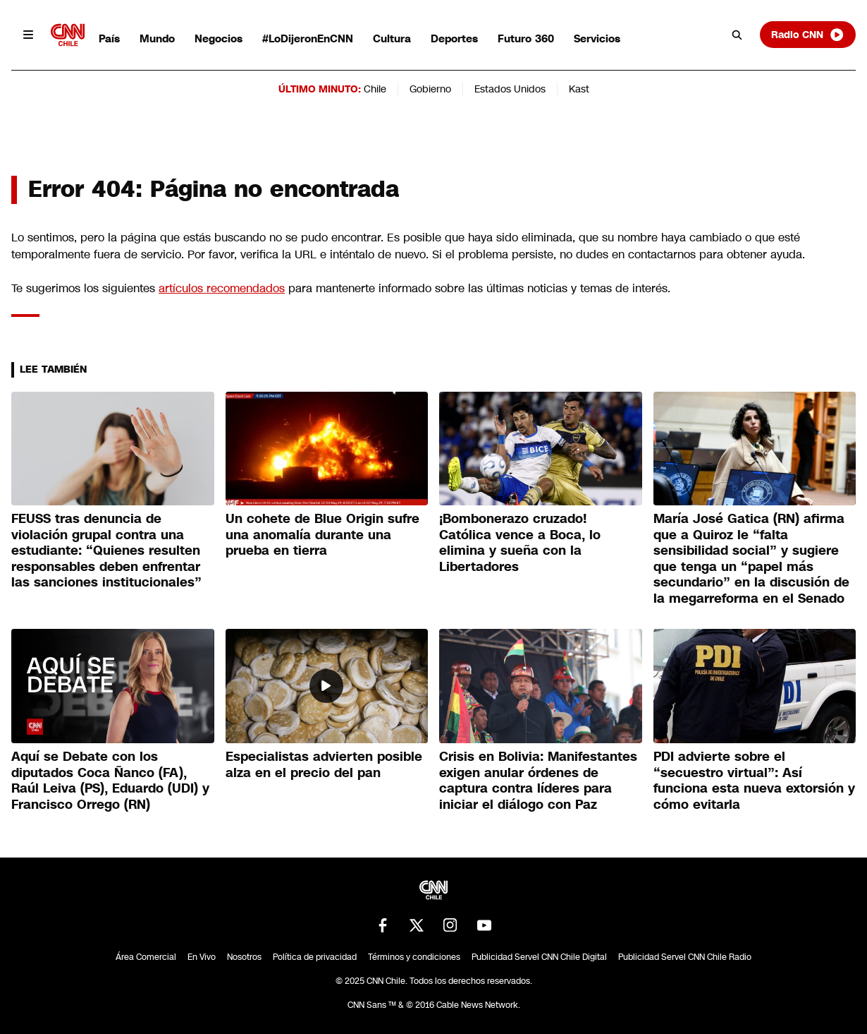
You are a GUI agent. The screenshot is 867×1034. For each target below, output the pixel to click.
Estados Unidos (510, 89)
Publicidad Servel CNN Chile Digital (539, 957)
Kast (579, 89)
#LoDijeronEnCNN (307, 38)
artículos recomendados (222, 288)
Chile (375, 89)
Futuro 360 (526, 38)
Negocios (218, 38)
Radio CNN (807, 34)
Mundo (157, 38)
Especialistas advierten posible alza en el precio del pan (324, 764)
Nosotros (244, 957)
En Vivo (201, 957)
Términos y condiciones (414, 957)
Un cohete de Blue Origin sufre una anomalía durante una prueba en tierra (322, 535)
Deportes (454, 38)
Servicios (597, 38)
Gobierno (430, 89)
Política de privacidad (315, 957)
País (109, 38)
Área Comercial (146, 957)
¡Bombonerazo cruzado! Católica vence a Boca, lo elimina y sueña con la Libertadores (520, 543)
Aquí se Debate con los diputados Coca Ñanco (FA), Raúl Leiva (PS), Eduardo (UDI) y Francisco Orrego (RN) (110, 780)
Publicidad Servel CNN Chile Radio (684, 957)
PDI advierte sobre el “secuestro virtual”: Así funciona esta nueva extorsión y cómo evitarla (754, 780)
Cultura (392, 38)
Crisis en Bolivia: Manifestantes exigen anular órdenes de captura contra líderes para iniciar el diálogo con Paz (538, 780)
